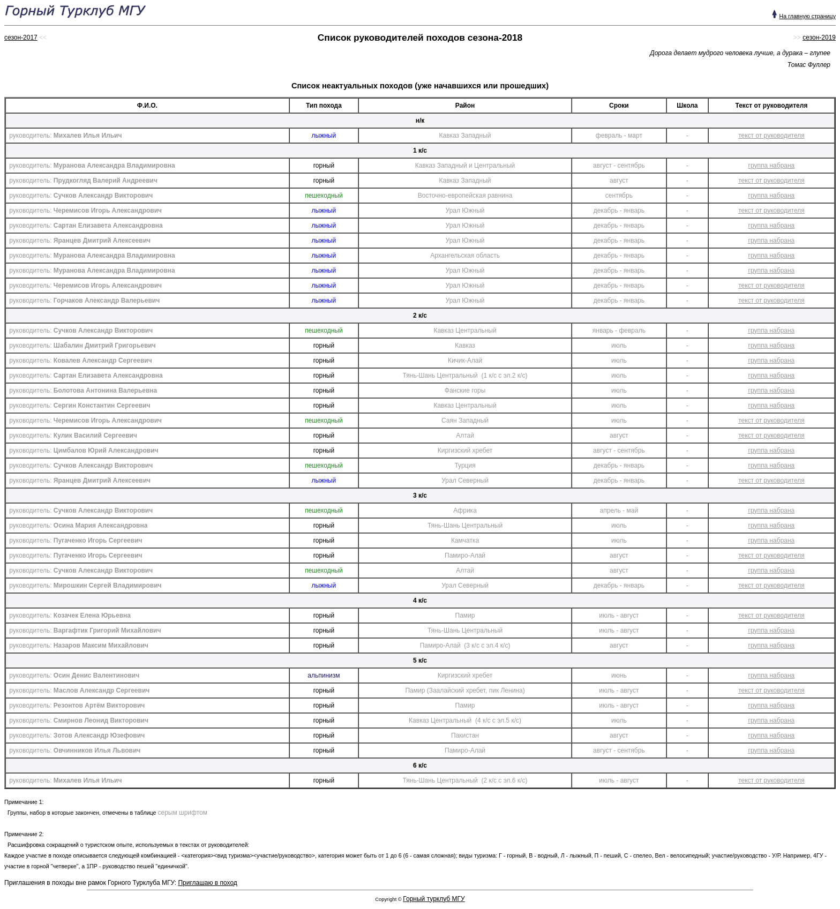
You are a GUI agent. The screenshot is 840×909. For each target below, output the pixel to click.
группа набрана (771, 165)
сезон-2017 (21, 37)
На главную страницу (807, 16)
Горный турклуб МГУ (433, 899)
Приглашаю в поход (207, 883)
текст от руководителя (771, 135)
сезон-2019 (819, 37)
